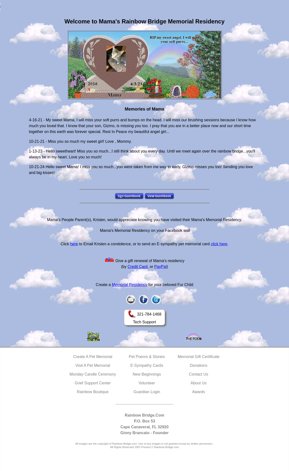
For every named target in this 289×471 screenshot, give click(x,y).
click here (219, 244)
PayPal (160, 267)
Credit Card (138, 267)
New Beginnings (147, 374)
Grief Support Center (93, 383)
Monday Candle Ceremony (93, 374)
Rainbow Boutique (93, 392)
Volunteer (147, 383)
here (74, 244)
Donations (198, 365)
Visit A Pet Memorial (92, 365)
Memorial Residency (129, 285)
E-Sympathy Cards (146, 365)
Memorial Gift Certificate (199, 357)
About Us (199, 383)
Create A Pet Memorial (92, 357)
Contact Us (198, 374)
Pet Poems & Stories (147, 357)
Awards (198, 392)
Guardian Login (147, 392)
